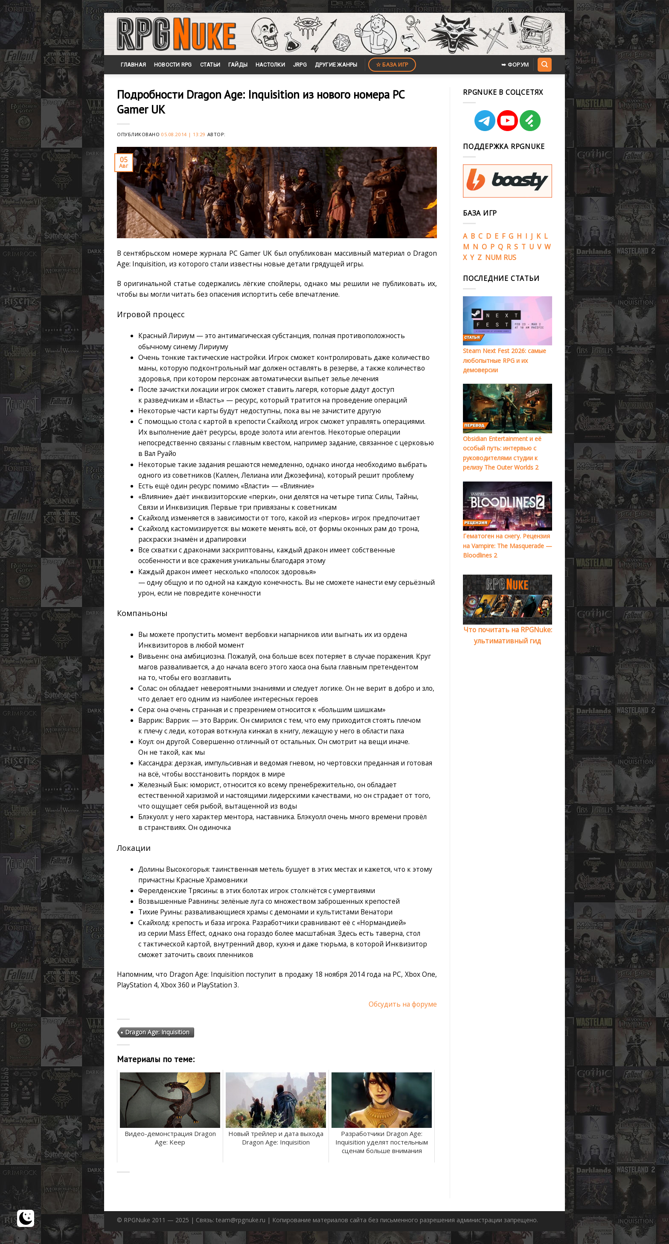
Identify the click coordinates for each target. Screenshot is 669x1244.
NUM (493, 257)
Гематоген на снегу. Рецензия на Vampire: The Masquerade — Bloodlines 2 (507, 545)
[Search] (544, 64)
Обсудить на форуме (403, 1004)
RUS (509, 257)
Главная (133, 64)
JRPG (300, 64)
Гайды (237, 64)
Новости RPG (173, 64)
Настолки (270, 64)
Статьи (210, 64)
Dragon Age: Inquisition (157, 1032)
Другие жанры (336, 64)
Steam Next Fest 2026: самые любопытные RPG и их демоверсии (504, 360)
